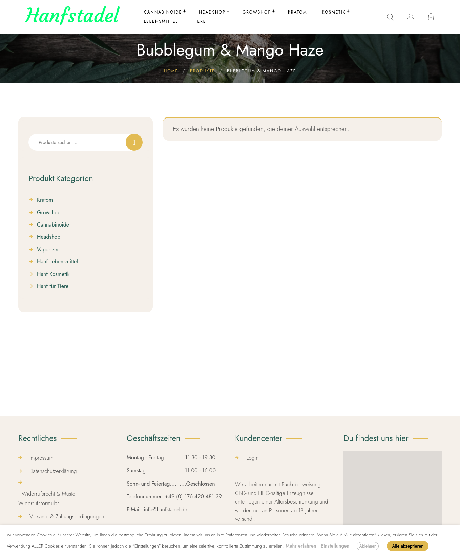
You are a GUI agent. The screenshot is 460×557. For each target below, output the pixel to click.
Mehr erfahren (301, 545)
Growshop (49, 212)
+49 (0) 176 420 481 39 (193, 496)
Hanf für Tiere (53, 286)
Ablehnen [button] (367, 546)
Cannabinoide (53, 225)
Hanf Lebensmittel (57, 261)
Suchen (134, 142)
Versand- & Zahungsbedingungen (66, 516)
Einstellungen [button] (335, 545)
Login (252, 458)
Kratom (45, 200)
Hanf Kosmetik (53, 274)
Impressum (41, 458)
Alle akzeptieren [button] (407, 546)
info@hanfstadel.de (165, 509)
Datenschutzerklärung (53, 471)
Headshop (48, 237)
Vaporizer (48, 249)
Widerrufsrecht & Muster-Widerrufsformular (48, 498)
